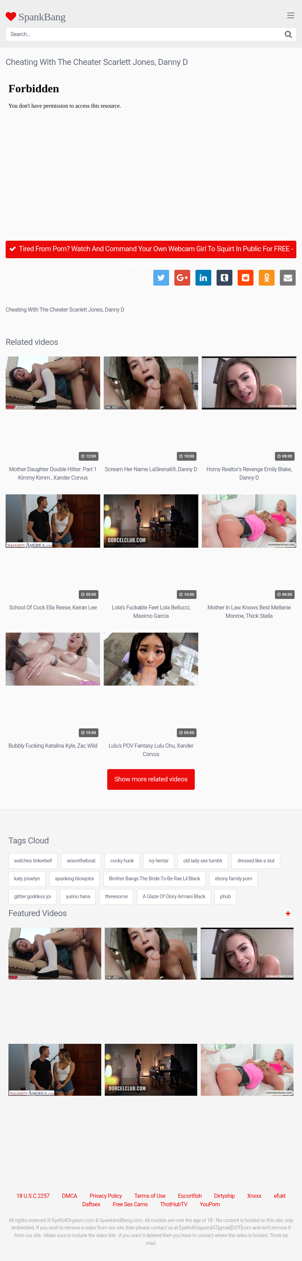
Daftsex (91, 1204)
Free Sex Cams (130, 1204)
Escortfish (189, 1196)
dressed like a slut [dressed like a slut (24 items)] (255, 861)
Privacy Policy (106, 1196)
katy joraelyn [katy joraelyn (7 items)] (27, 879)
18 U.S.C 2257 (33, 1196)
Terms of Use (150, 1196)
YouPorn (210, 1204)
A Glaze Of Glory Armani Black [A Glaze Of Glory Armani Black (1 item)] (174, 897)
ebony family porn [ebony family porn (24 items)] (233, 879)
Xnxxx (254, 1196)
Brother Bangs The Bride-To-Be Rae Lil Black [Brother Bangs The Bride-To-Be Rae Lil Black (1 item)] (154, 879)
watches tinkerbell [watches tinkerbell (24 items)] (33, 861)
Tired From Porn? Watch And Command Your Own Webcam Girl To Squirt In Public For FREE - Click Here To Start (151, 251)
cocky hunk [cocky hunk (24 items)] (122, 861)
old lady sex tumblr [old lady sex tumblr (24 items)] (202, 861)
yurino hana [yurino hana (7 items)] (78, 897)
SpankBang (35, 16)
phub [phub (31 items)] (225, 897)
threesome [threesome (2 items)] (116, 897)
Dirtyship (224, 1196)
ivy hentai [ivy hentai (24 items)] (158, 861)
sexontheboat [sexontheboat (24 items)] (81, 861)
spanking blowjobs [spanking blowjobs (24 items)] (74, 879)
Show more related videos (151, 779)
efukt (280, 1196)
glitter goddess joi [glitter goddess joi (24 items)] (32, 897)
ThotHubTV (173, 1204)
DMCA (69, 1196)
